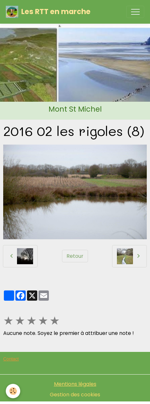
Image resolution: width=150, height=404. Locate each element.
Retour (74, 256)
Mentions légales (75, 384)
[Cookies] (13, 391)
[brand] (48, 12)
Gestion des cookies (75, 394)
